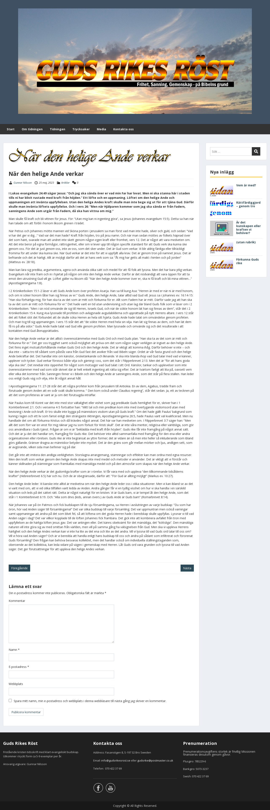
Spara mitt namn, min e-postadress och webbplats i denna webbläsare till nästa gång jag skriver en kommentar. (90, 701)
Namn (14, 650)
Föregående (19, 568)
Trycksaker (81, 129)
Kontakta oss (123, 129)
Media (101, 129)
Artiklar (65, 182)
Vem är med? (246, 185)
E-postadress (19, 667)
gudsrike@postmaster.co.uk (155, 760)
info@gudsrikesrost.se (115, 760)
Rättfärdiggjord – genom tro (248, 204)
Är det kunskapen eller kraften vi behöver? (248, 227)
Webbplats (16, 684)
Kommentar (17, 601)
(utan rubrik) (246, 242)
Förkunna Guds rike (247, 261)
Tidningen (57, 129)
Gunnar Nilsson (23, 182)
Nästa (187, 568)
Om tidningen (32, 129)
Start (11, 129)
